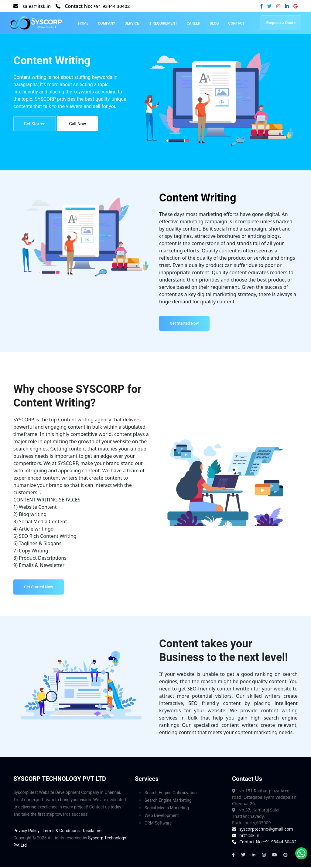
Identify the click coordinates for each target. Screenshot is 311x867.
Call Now (75, 125)
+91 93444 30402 (114, 6)
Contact (236, 23)
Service (132, 23)
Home (83, 23)
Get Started (33, 125)
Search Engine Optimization (171, 792)
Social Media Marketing (167, 807)
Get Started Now (184, 323)
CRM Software (158, 823)
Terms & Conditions (61, 830)
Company (106, 23)
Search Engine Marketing (168, 800)
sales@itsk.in (37, 6)
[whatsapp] (301, 853)
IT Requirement (163, 23)
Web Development (162, 815)
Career (193, 23)
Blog (214, 23)
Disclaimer (93, 830)
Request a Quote (281, 22)
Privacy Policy (26, 830)
